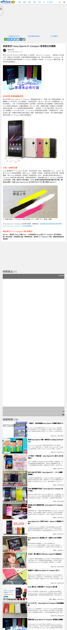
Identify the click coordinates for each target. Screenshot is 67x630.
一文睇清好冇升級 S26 (13, 36)
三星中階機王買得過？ (33, 36)
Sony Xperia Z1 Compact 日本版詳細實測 (18, 226)
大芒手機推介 (54, 36)
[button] (59, 2)
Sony (21, 52)
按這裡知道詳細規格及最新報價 (51, 224)
